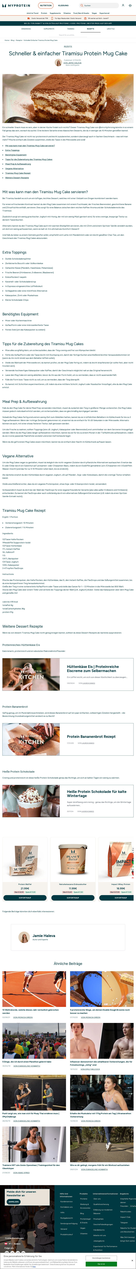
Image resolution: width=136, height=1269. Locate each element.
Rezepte (90, 29)
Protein (44, 13)
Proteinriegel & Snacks (85, 1221)
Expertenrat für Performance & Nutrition (105, 1248)
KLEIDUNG (63, 6)
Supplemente (55, 13)
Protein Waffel (24, 884)
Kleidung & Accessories (85, 1206)
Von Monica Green (23, 1017)
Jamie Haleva (44, 936)
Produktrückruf (66, 1234)
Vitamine (67, 13)
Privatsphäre (98, 1219)
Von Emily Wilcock (90, 1069)
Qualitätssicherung (101, 1204)
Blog (12, 40)
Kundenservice (66, 1201)
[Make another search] (68, 35)
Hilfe (62, 1212)
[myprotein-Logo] (16, 5)
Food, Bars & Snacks (81, 13)
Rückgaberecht (66, 1218)
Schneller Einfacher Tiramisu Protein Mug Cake (40, 40)
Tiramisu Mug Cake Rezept (18, 173)
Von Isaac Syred (21, 1173)
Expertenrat (104, 13)
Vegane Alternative (14, 168)
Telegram (124, 1223)
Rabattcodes (125, 1212)
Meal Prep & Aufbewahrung (18, 164)
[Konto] (123, 5)
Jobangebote (98, 1241)
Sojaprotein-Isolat (22, 542)
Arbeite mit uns (99, 1235)
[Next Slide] (132, 869)
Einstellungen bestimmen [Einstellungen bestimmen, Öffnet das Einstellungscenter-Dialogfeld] (101, 1258)
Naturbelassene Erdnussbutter (73, 884)
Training (70, 29)
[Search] (81, 5)
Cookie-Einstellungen (14, 1238)
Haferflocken (16, 539)
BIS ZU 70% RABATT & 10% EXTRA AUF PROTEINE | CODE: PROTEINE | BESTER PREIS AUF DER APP (68, 23)
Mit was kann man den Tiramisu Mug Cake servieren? (30, 145)
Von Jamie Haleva (72, 63)
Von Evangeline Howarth (26, 1066)
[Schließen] (132, 1260)
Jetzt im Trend (32, 13)
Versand (63, 1229)
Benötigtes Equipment (16, 155)
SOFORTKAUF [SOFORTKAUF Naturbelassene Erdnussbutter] (73, 898)
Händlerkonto (99, 1230)
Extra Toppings (12, 150)
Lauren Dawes (89, 683)
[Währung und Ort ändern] (27, 1243)
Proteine (83, 1199)
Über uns (97, 1199)
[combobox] (99, 5)
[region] (68, 1261)
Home (7, 40)
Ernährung (26, 29)
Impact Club (125, 1217)
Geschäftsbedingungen (103, 1224)
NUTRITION (45, 6)
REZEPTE (68, 46)
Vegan (94, 13)
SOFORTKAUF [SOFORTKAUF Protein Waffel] (25, 898)
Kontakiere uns (66, 1207)
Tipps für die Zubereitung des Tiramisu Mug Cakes (28, 159)
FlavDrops (18, 568)
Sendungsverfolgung (68, 1223)
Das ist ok (101, 1264)
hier (34, 1267)
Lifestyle (111, 29)
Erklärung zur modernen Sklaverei (103, 1212)
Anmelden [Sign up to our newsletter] (14, 1202)
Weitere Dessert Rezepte (17, 177)
